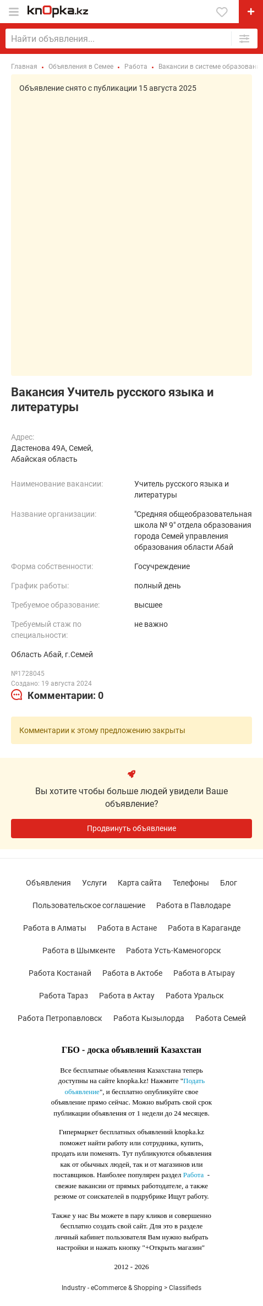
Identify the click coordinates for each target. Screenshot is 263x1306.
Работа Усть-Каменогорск (173, 950)
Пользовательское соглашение (88, 905)
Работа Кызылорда (148, 1018)
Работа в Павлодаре (193, 905)
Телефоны (191, 882)
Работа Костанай (60, 973)
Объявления (48, 882)
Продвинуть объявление (131, 828)
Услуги (94, 882)
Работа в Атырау (204, 973)
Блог (228, 882)
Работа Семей (220, 1018)
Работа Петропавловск (60, 1018)
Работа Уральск (195, 995)
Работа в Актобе (132, 973)
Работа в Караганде (204, 928)
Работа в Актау (127, 995)
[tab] (57, 695)
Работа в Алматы (54, 928)
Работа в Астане (127, 928)
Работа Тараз (63, 995)
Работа (193, 1175)
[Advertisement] (131, 230)
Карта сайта (140, 882)
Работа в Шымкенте (78, 950)
